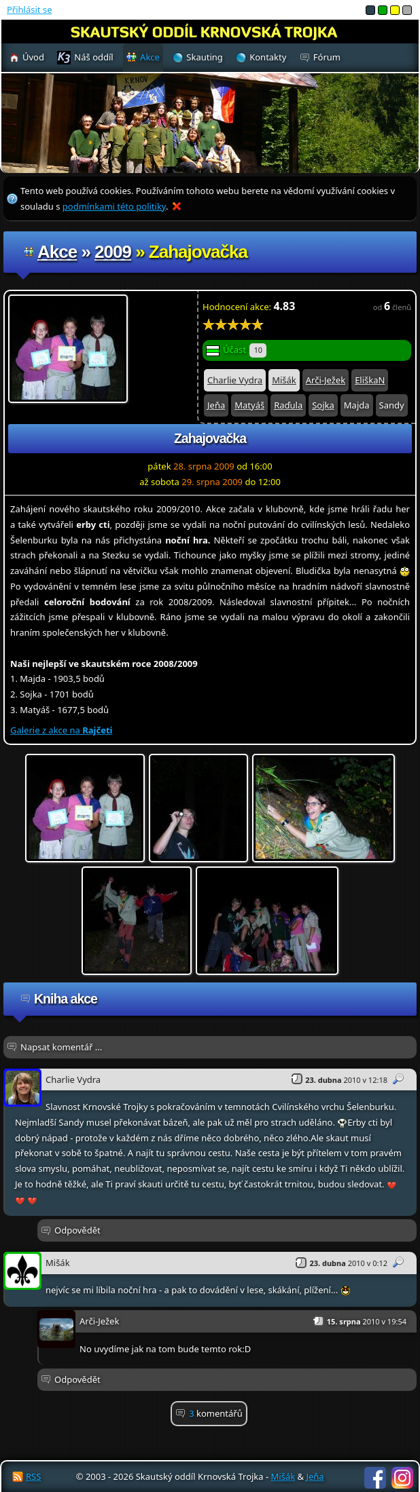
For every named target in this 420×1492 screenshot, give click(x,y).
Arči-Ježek (325, 380)
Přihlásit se (29, 9)
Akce (57, 252)
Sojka (323, 405)
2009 (112, 252)
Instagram (402, 1478)
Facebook (375, 1478)
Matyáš (249, 405)
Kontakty (267, 57)
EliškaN (370, 380)
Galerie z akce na (61, 730)
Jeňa (216, 405)
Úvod (33, 57)
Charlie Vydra (234, 380)
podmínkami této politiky (114, 206)
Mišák (284, 380)
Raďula (288, 405)
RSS (33, 1476)
